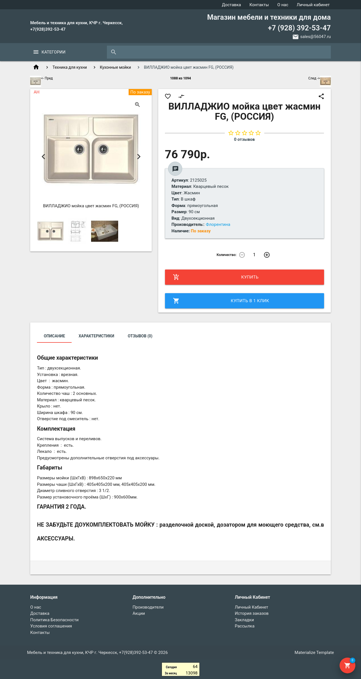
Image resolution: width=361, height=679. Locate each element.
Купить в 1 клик (221, 300)
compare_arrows (181, 96)
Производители (148, 607)
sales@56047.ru (315, 36)
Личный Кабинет (251, 607)
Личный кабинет (313, 4)
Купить (216, 277)
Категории (53, 52)
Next (138, 156)
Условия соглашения (51, 626)
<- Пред (41, 78)
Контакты (259, 4)
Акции (139, 613)
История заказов (252, 613)
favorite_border (167, 96)
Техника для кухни (69, 67)
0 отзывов (244, 139)
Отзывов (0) (140, 336)
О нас (282, 4)
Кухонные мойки (115, 67)
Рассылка (245, 626)
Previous (43, 156)
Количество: (226, 255)
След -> (319, 78)
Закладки (244, 619)
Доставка (231, 4)
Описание (54, 336)
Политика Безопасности (54, 619)
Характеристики (96, 336)
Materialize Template (314, 652)
